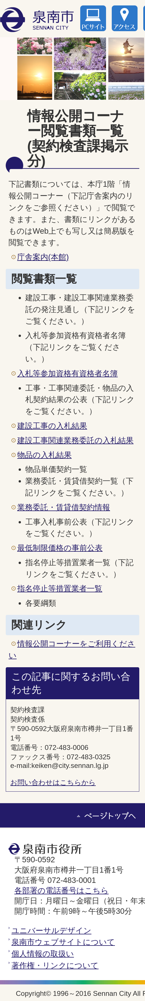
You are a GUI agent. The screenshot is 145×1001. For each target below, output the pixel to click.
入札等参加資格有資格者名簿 (67, 373)
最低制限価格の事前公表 (60, 547)
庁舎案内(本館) (43, 257)
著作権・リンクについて (55, 965)
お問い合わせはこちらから (53, 782)
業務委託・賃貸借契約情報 (63, 507)
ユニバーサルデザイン (51, 930)
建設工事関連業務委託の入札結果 (75, 440)
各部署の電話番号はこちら (61, 890)
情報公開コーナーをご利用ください (72, 649)
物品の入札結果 (44, 454)
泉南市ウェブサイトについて (63, 942)
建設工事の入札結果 (52, 425)
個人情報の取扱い (42, 953)
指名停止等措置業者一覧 (59, 588)
